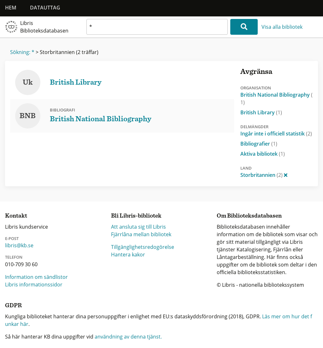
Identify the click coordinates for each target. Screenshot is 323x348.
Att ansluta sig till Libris (138, 226)
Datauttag (45, 7)
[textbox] (157, 27)
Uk (28, 82)
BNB (28, 116)
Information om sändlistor (36, 276)
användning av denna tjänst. (128, 336)
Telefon (13, 257)
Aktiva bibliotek (262, 153)
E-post (12, 238)
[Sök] (244, 27)
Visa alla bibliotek (281, 26)
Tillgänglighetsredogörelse (142, 246)
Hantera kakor (128, 254)
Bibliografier (258, 143)
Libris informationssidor (33, 284)
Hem (10, 7)
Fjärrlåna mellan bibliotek (141, 234)
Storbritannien (263, 174)
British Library (261, 112)
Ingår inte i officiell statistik (276, 133)
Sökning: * (22, 52)
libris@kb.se (19, 245)
